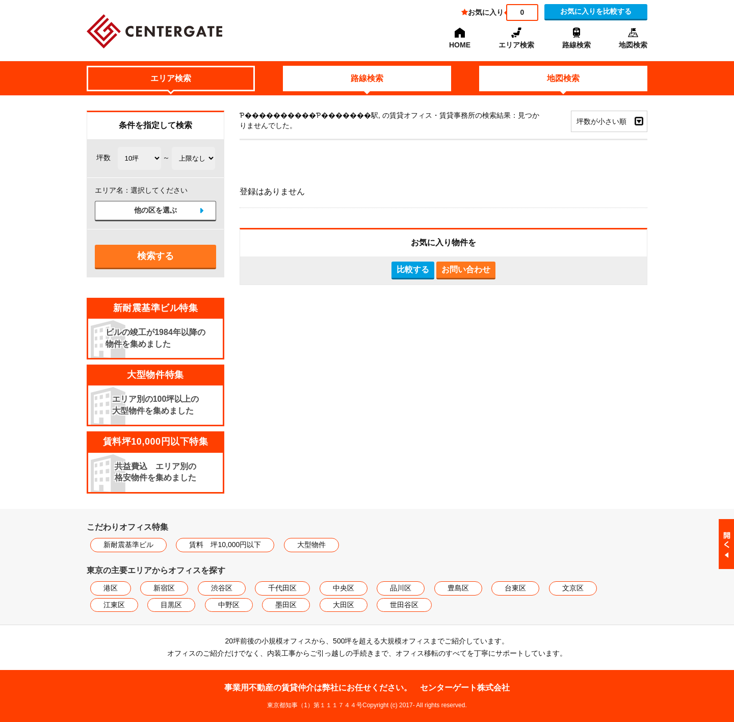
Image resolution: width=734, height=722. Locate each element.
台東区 (515, 588)
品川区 (400, 588)
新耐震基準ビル (128, 544)
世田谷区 (404, 605)
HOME (459, 45)
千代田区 (282, 588)
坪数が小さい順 (601, 121)
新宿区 (164, 588)
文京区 (573, 588)
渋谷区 (221, 588)
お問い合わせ (465, 269)
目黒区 (171, 605)
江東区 (114, 605)
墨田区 (286, 605)
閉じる (726, 544)
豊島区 (458, 588)
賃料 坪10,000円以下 (225, 544)
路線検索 (576, 45)
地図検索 (633, 45)
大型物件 (311, 544)
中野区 (229, 605)
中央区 (343, 588)
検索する (155, 256)
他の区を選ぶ (155, 210)
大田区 (343, 605)
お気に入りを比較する (596, 11)
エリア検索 (516, 45)
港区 (110, 588)
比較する (413, 269)
